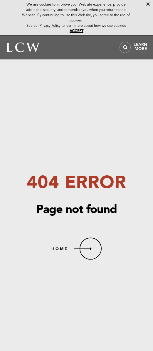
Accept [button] (76, 31)
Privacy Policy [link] (50, 25)
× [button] (148, 4)
